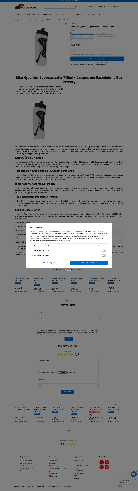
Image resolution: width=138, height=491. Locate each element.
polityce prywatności (48, 235)
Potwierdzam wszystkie (88, 263)
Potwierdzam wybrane (49, 263)
